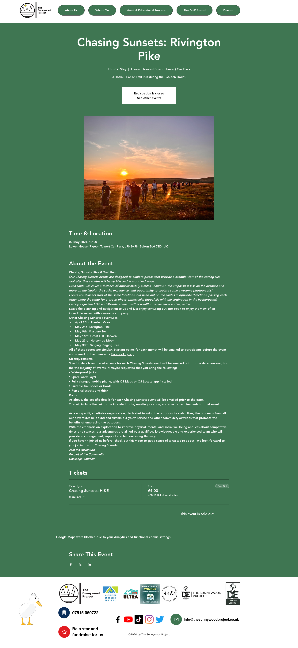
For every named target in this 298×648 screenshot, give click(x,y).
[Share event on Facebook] (71, 564)
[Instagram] (149, 619)
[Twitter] (159, 619)
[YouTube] (128, 619)
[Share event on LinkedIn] (89, 564)
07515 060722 (85, 612)
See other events (149, 98)
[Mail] (176, 619)
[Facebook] (118, 619)
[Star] (64, 632)
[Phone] (64, 612)
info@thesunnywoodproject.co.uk (211, 619)
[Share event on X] (80, 564)
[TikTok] (139, 619)
